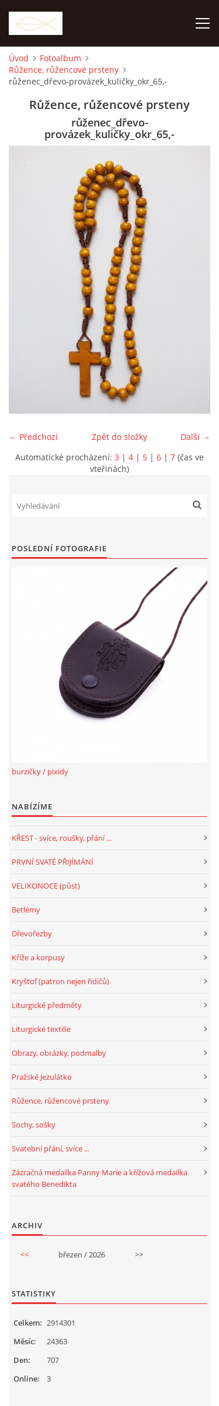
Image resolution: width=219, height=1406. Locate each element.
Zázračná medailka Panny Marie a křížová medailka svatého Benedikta (99, 1178)
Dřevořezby (32, 933)
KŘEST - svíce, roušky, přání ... (62, 838)
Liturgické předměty (47, 1005)
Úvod (19, 58)
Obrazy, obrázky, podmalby (59, 1053)
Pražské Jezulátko (42, 1077)
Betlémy (26, 909)
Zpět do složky (119, 436)
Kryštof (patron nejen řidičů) (60, 981)
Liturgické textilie (41, 1029)
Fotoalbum (60, 58)
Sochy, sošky (33, 1124)
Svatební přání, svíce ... (50, 1148)
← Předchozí (33, 436)
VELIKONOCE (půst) (46, 885)
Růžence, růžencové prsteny (64, 69)
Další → (195, 436)
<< (24, 1254)
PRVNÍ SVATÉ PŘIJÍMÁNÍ (52, 862)
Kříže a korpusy (38, 957)
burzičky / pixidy (40, 771)
